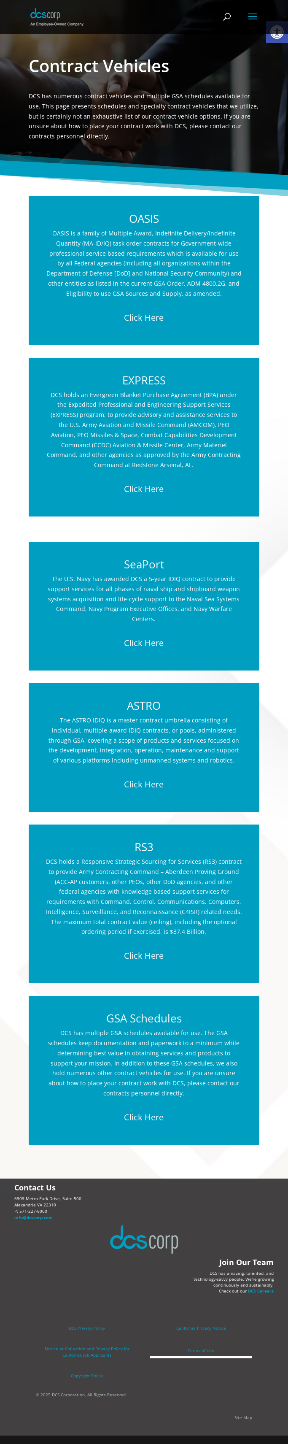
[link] (56, 16)
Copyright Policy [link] (87, 1376)
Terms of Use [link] (201, 1350)
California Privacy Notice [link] (201, 1328)
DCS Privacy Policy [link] (87, 1328)
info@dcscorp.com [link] (33, 1217)
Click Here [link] (144, 317)
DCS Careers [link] (261, 1291)
